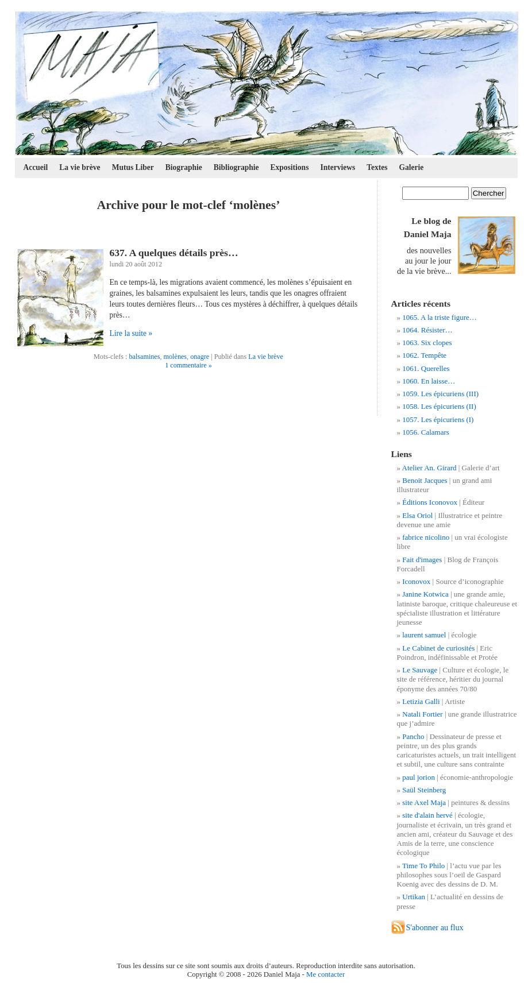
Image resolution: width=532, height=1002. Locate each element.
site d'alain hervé (427, 815)
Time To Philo (423, 865)
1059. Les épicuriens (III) (440, 393)
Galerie (411, 167)
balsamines (144, 357)
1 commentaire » (188, 365)
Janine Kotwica (425, 594)
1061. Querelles (425, 368)
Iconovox (416, 581)
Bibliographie (236, 167)
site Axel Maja (424, 802)
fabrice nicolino (425, 537)
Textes (377, 167)
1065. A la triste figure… (439, 317)
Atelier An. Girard (429, 467)
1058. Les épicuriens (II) (439, 406)
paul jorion (418, 777)
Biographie (183, 167)
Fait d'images (422, 559)
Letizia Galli (421, 701)
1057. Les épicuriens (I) (437, 419)
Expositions (290, 167)
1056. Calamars (425, 432)
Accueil (36, 167)
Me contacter (325, 974)
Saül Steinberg (424, 790)
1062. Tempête (424, 355)
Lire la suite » (131, 333)
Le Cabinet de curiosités (438, 648)
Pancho (413, 736)
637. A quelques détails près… (174, 252)
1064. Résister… (427, 330)
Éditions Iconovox (429, 502)
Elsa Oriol (417, 515)
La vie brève (79, 167)
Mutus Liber (133, 167)
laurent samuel (424, 634)
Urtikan (413, 896)
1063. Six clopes (427, 342)
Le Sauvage (419, 670)
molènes (175, 357)
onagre (199, 357)
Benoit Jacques (424, 480)
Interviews (337, 167)
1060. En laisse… (428, 381)
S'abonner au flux (435, 927)
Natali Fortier (422, 714)
